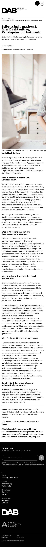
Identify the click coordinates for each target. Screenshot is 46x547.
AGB (18, 535)
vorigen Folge (12, 158)
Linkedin (5, 503)
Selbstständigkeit (7, 49)
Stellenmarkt (6, 486)
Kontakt (4, 494)
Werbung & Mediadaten (10, 478)
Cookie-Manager (6, 535)
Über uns (5, 492)
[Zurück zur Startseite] (14, 10)
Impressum (5, 537)
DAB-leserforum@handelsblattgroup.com (23, 437)
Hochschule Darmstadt (10, 412)
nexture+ (5, 417)
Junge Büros (30, 49)
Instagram (5, 501)
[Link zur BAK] (23, 524)
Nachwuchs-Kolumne (19, 49)
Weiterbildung (7, 484)
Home (3, 19)
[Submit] (41, 458)
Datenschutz (20, 537)
